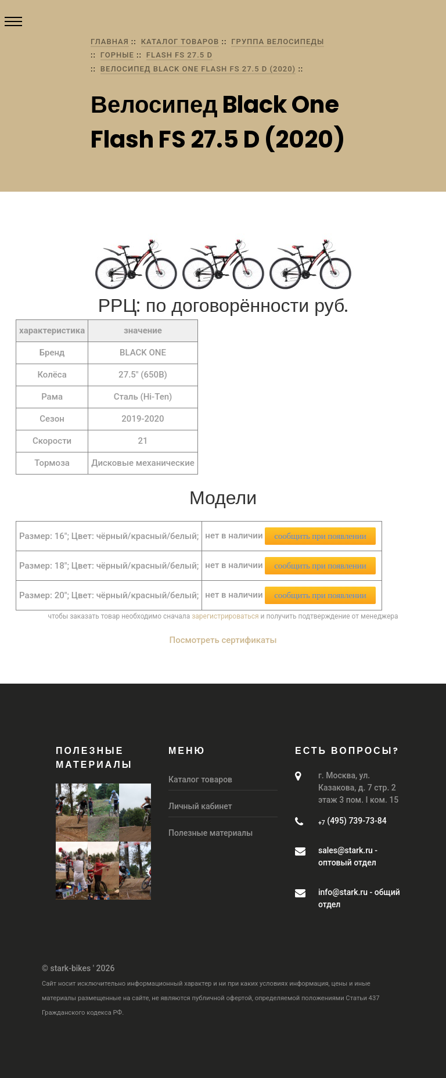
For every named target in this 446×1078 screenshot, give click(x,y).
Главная (110, 41)
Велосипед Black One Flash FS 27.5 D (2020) (198, 68)
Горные (117, 55)
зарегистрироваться (225, 616)
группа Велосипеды (277, 41)
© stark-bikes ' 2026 (78, 968)
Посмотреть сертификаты (223, 640)
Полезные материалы (210, 833)
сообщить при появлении (320, 536)
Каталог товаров (180, 41)
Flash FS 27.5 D (179, 55)
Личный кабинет (200, 806)
